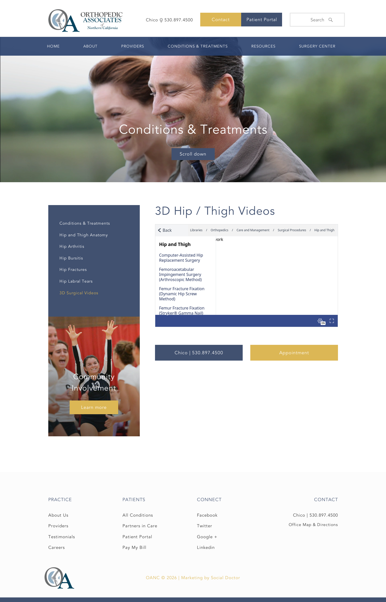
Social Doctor (225, 577)
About (90, 46)
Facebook (207, 515)
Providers (132, 46)
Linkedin (206, 547)
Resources (263, 46)
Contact (221, 19)
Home (53, 46)
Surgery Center (317, 46)
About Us (58, 515)
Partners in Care (139, 526)
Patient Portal (261, 19)
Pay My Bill (134, 547)
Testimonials (61, 536)
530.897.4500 (324, 515)
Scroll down (193, 154)
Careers (56, 547)
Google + (207, 536)
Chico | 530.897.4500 (199, 353)
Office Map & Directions (313, 524)
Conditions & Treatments (198, 46)
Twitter (204, 526)
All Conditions (137, 515)
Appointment (294, 353)
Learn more (94, 407)
